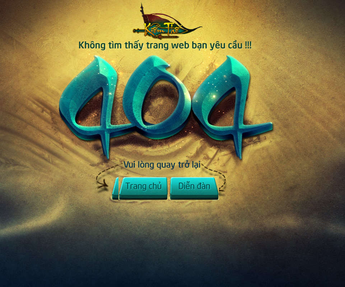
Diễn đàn (194, 188)
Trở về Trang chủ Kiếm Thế (170, 27)
